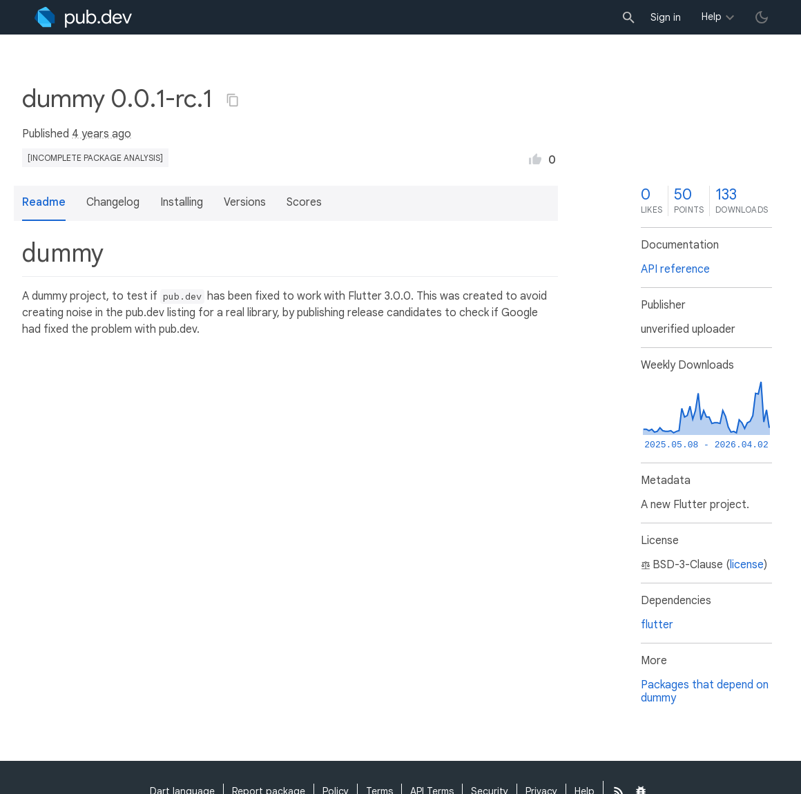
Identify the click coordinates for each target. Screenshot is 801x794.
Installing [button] (181, 202)
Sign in (665, 17)
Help (712, 16)
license (747, 565)
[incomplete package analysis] (95, 158)
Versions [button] (245, 202)
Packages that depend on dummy (705, 691)
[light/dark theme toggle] (761, 17)
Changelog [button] (112, 202)
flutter (657, 625)
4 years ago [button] (101, 134)
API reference (675, 269)
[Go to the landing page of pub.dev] (83, 17)
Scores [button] (304, 202)
